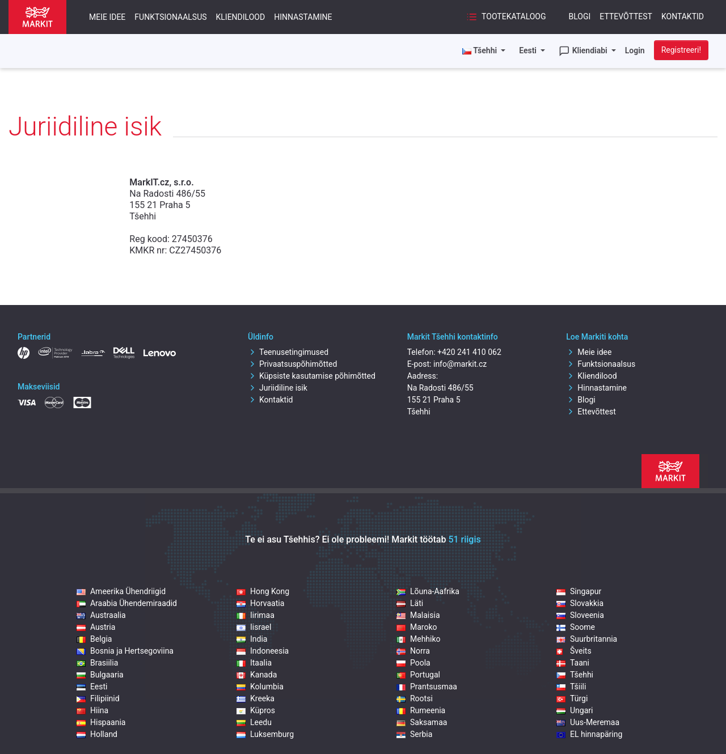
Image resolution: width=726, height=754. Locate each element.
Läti (409, 603)
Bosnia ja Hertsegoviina (125, 650)
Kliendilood (240, 17)
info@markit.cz (460, 363)
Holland (97, 734)
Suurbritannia (586, 638)
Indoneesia (263, 650)
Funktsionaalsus (170, 17)
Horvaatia (260, 603)
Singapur (578, 591)
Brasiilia (97, 662)
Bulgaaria (100, 674)
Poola (413, 662)
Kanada (257, 674)
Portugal (418, 674)
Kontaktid (682, 16)
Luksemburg (265, 734)
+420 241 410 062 (469, 352)
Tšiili (571, 686)
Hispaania (101, 722)
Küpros (256, 710)
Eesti (528, 50)
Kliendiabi (584, 51)
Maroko (416, 627)
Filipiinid (98, 698)
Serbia (414, 734)
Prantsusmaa (426, 686)
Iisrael (254, 627)
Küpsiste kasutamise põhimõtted (311, 375)
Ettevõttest (626, 16)
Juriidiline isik (277, 387)
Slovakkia (579, 603)
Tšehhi (574, 674)
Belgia (94, 638)
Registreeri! (681, 49)
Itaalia (254, 662)
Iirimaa (256, 615)
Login (635, 50)
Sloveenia (580, 615)
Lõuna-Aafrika (427, 591)
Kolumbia (260, 686)
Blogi (580, 16)
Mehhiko (418, 638)
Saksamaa (421, 722)
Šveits (574, 650)
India (252, 638)
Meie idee (107, 17)
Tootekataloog (506, 17)
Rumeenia (420, 710)
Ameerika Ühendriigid (121, 591)
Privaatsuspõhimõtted (292, 363)
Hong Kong (263, 591)
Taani (572, 662)
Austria (96, 627)
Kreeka (256, 698)
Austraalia (101, 615)
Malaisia (418, 615)
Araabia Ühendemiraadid (127, 603)
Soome (575, 627)
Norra (413, 650)
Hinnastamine (303, 17)
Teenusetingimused (288, 352)
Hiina (92, 710)
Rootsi (414, 698)
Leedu (254, 722)
